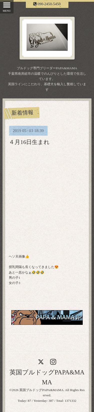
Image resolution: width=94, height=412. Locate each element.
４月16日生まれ (29, 142)
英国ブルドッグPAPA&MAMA (41, 390)
